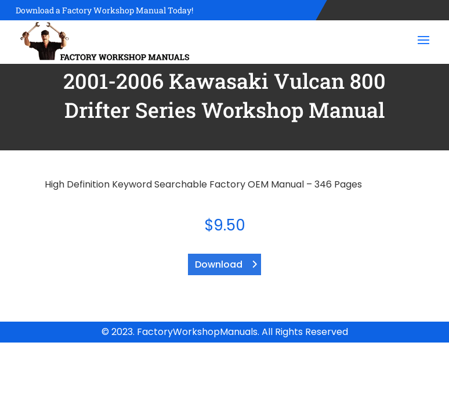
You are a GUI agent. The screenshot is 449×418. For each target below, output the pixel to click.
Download (218, 264)
